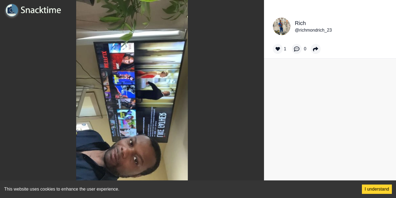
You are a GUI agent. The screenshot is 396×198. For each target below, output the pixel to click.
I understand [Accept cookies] (377, 189)
